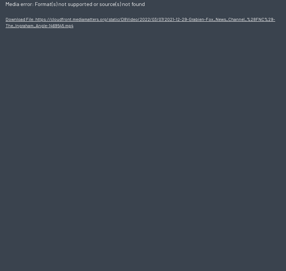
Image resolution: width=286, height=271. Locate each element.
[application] (143, 135)
